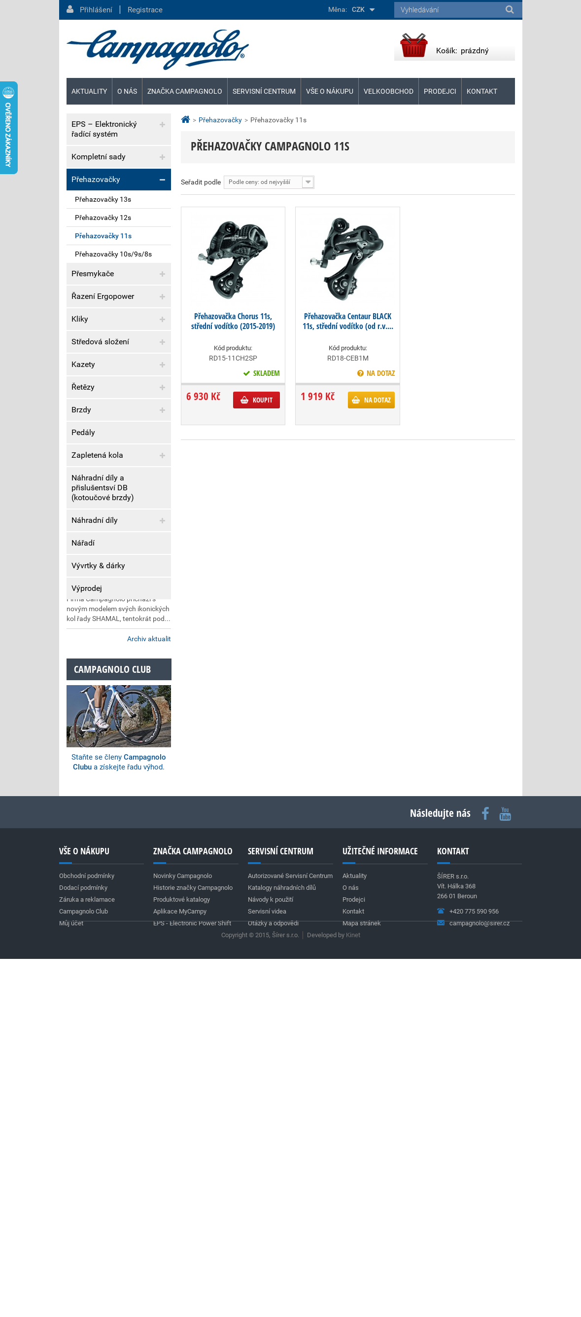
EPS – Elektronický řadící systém (104, 129)
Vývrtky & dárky (98, 565)
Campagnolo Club (83, 1240)
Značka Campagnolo (184, 91)
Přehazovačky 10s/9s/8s (113, 254)
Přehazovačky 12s (103, 217)
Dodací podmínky (102, 669)
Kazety (83, 364)
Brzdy (81, 409)
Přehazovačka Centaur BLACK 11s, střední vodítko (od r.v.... (348, 321)
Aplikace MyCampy (179, 1240)
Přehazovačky (95, 179)
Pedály (83, 432)
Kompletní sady (98, 156)
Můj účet (71, 1252)
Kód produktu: (233, 348)
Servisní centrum (264, 91)
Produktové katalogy (181, 1228)
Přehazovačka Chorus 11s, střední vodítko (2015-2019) (233, 321)
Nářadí (83, 543)
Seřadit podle (201, 182)
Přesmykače (92, 273)
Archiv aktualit (149, 968)
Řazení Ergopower (102, 296)
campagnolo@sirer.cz (479, 1252)
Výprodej (86, 588)
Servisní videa (267, 1240)
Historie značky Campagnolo (193, 1216)
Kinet (353, 1293)
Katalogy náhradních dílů (282, 1216)
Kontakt (482, 91)
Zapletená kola (97, 455)
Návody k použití (270, 1228)
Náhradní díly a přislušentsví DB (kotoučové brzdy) (102, 487)
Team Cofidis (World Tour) (108, 757)
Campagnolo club (112, 998)
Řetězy (83, 387)
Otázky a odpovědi (273, 1252)
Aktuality (94, 725)
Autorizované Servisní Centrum (290, 1204)
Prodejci (440, 91)
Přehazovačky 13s (103, 199)
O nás (127, 91)
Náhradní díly (94, 520)
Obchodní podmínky (106, 649)
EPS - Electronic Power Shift (192, 1252)
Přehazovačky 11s (103, 236)
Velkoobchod (388, 91)
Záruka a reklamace (105, 689)
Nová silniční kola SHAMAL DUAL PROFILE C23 (110, 909)
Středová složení (100, 341)
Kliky (79, 319)
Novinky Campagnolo (182, 1204)
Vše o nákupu (329, 91)
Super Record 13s (94, 830)
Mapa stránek (361, 1252)
